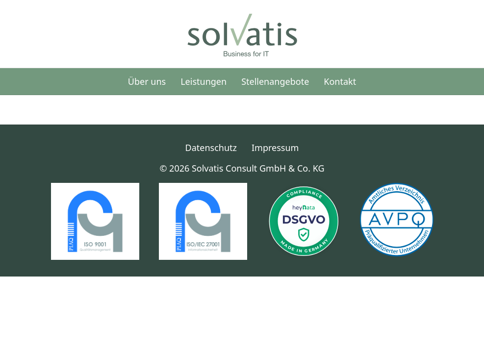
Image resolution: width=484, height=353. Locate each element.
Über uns (147, 81)
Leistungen (203, 81)
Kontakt (340, 81)
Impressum (275, 147)
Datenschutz (211, 147)
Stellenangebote (275, 81)
